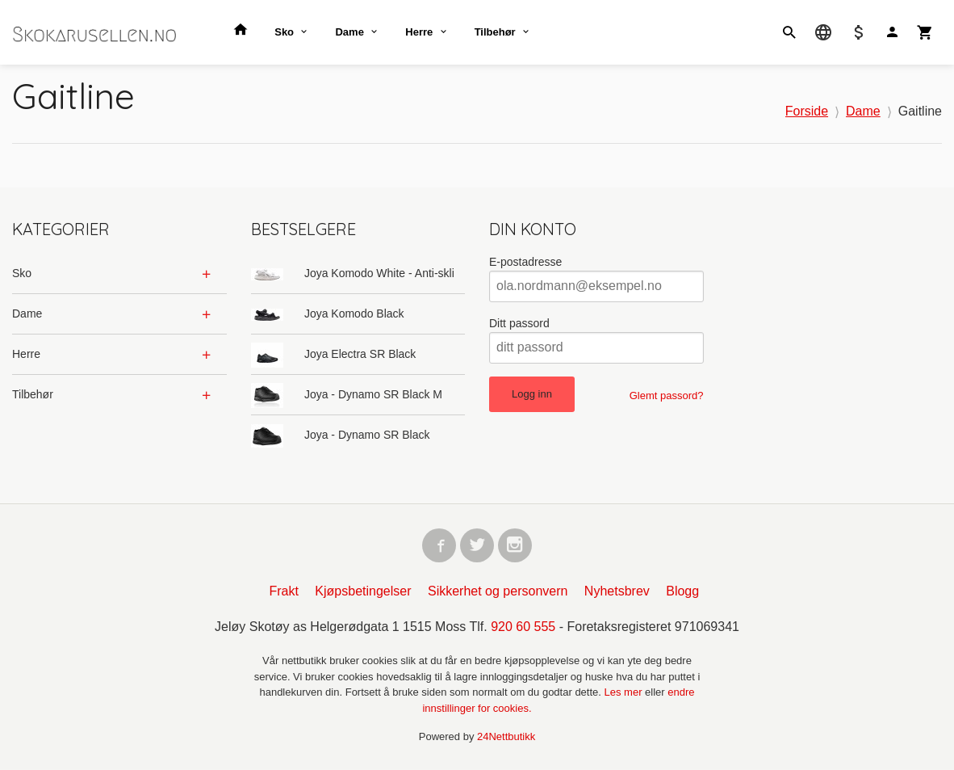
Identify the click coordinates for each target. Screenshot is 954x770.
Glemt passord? (667, 395)
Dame (349, 32)
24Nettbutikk (506, 738)
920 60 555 (523, 628)
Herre (419, 32)
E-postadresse (525, 261)
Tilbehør (495, 32)
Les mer (625, 694)
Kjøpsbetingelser (363, 593)
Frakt (283, 593)
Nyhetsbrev (617, 593)
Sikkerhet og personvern (497, 593)
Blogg (682, 593)
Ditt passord (519, 323)
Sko (284, 32)
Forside (806, 111)
